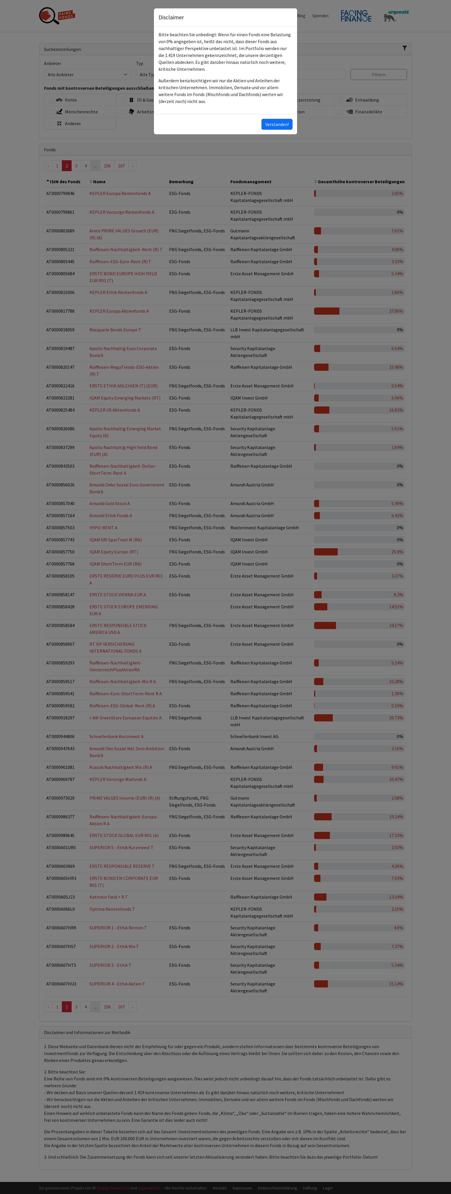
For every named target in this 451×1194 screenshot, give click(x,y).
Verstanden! (277, 124)
